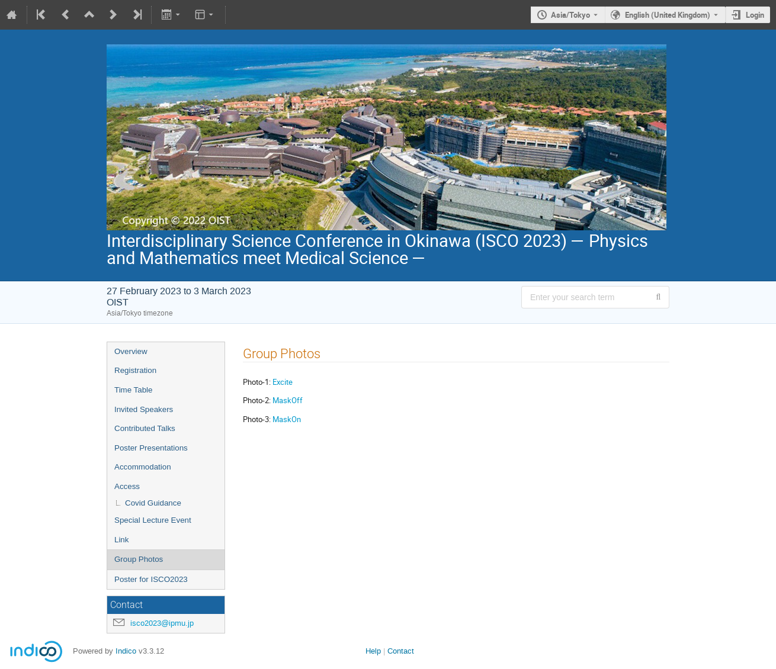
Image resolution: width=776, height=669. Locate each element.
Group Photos (138, 559)
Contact (400, 651)
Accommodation (142, 466)
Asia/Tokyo (570, 14)
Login (755, 14)
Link (121, 539)
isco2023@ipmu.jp (162, 623)
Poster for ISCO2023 (151, 579)
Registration (135, 370)
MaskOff (287, 400)
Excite (282, 382)
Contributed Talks (144, 428)
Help (373, 651)
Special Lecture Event (152, 520)
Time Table (133, 389)
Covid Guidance (153, 502)
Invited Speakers (143, 409)
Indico (126, 651)
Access (127, 486)
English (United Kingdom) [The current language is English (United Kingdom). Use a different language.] (667, 14)
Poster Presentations (151, 447)
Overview (130, 351)
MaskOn (286, 419)
